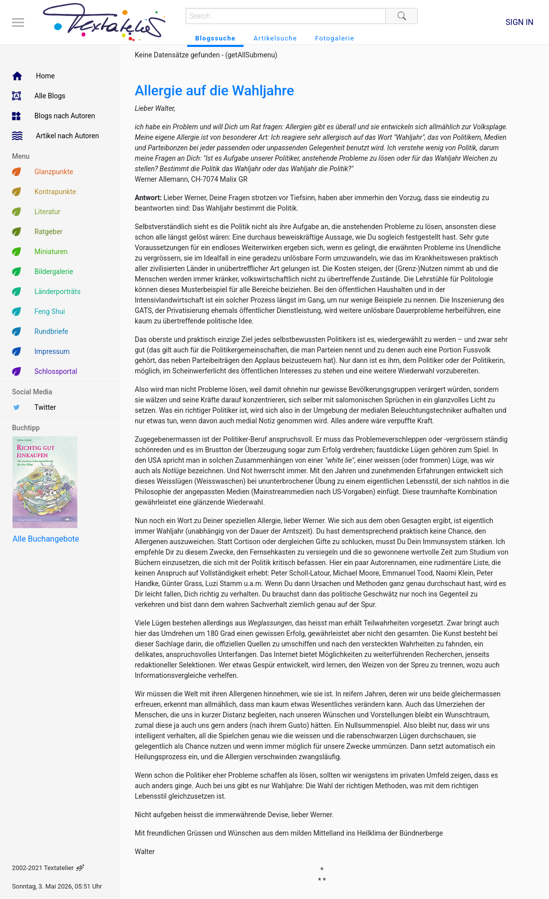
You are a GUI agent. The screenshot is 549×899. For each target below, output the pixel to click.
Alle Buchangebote (45, 539)
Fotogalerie (334, 38)
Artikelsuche (275, 38)
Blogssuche (215, 38)
